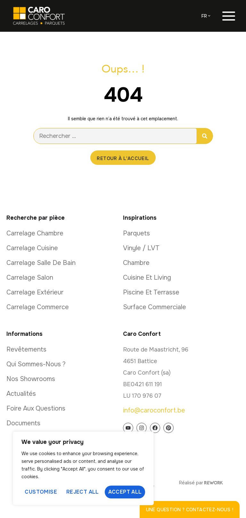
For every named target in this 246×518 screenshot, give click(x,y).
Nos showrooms (30, 379)
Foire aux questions (35, 408)
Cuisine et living (147, 278)
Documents (23, 423)
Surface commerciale (154, 307)
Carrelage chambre (34, 233)
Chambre (136, 263)
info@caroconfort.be (154, 410)
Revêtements (26, 349)
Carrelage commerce (37, 307)
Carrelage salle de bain (41, 263)
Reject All (82, 491)
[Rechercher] (205, 136)
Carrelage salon (29, 278)
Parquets (136, 233)
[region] (83, 468)
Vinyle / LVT (141, 248)
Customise (41, 491)
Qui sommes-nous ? (36, 364)
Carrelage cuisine (32, 248)
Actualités (21, 394)
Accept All (125, 491)
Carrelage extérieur (34, 292)
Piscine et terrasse (151, 292)
